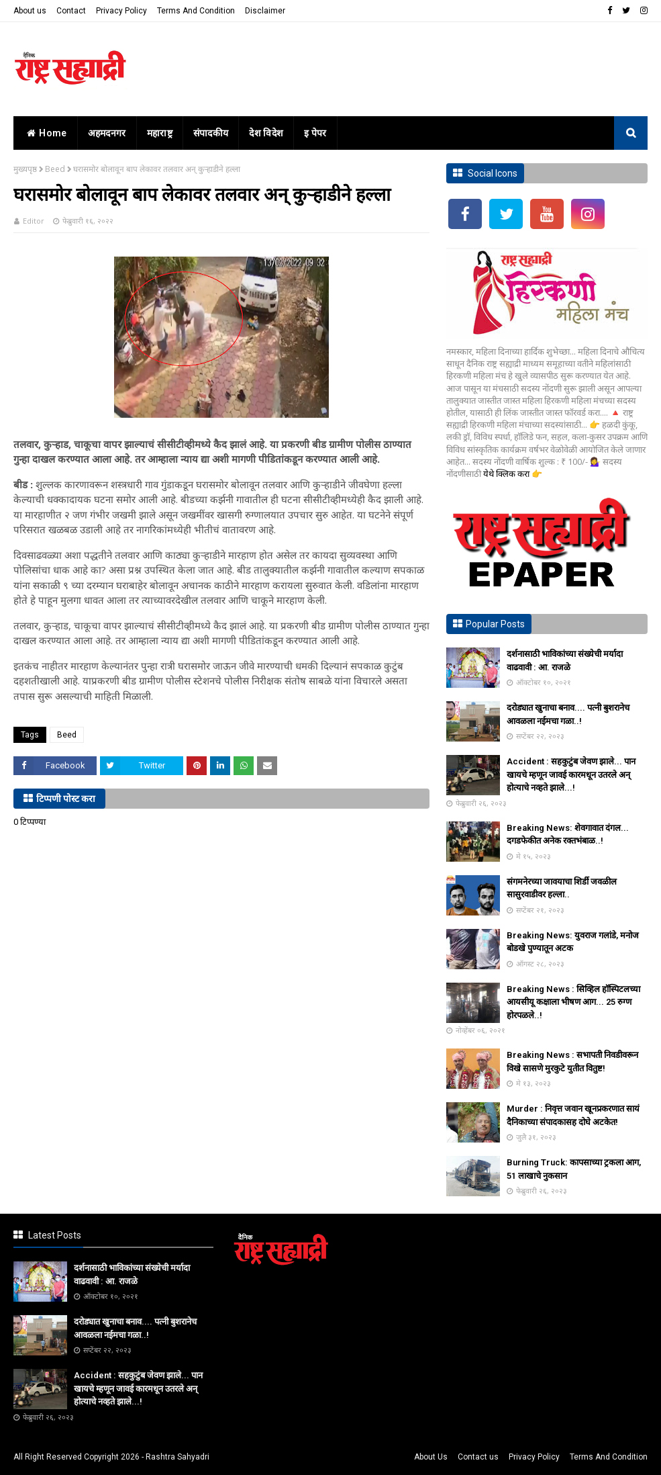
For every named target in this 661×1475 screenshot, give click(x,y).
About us (29, 10)
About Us (431, 1457)
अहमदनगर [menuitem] (107, 133)
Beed (55, 169)
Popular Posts (495, 624)
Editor (33, 221)
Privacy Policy (121, 10)
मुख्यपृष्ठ (25, 169)
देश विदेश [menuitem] (266, 133)
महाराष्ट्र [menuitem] (159, 133)
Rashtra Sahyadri (177, 1457)
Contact (71, 10)
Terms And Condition (196, 10)
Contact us (478, 1457)
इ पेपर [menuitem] (315, 133)
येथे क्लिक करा (507, 473)
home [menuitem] (45, 133)
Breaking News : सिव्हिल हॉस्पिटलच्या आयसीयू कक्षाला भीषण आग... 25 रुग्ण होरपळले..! (573, 1002)
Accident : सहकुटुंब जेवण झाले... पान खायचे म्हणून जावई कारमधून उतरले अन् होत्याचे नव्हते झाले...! (571, 774)
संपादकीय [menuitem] (211, 133)
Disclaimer (265, 10)
